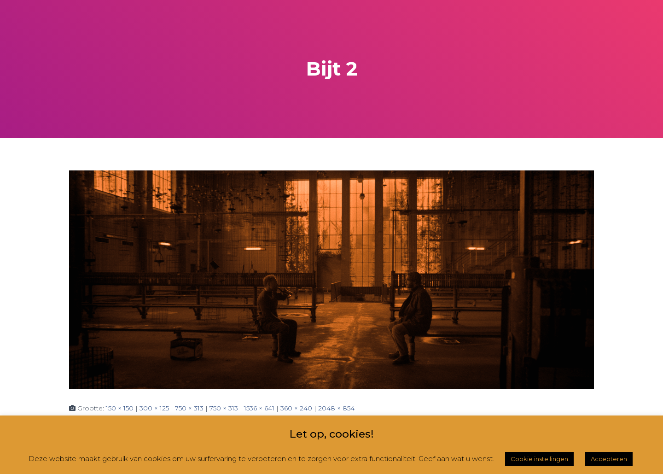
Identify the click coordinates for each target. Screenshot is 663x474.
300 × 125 (154, 408)
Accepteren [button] (609, 458)
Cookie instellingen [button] (539, 458)
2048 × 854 (336, 408)
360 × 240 (296, 408)
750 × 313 (189, 408)
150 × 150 (120, 408)
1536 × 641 (259, 408)
